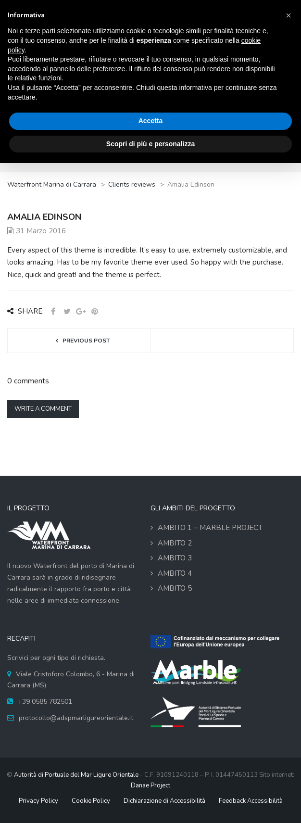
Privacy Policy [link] (38, 801)
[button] (288, 15)
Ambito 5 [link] (175, 588)
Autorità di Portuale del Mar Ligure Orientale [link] (76, 775)
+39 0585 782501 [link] (45, 701)
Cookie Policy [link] (91, 801)
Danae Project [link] (150, 785)
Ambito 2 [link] (175, 543)
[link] (52, 184)
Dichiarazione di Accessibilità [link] (164, 801)
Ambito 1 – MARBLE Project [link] (210, 527)
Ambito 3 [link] (175, 558)
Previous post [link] (86, 340)
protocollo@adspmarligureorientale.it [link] (76, 717)
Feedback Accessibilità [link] (251, 801)
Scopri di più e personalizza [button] (150, 144)
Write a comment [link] (43, 409)
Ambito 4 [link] (175, 573)
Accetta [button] (150, 121)
